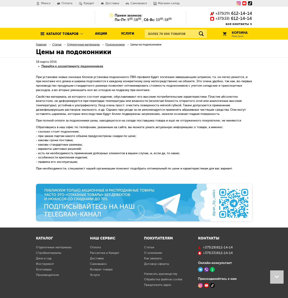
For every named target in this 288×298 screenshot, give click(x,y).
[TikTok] (212, 285)
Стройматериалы (48, 252)
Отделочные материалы (53, 247)
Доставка (97, 258)
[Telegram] (200, 269)
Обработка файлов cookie (163, 279)
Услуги (127, 33)
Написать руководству (160, 273)
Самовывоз (98, 264)
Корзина (235, 34)
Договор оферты (156, 264)
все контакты (237, 24)
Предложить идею (157, 285)
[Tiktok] (250, 3)
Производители (47, 275)
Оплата (95, 247)
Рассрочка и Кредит (104, 252)
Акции (101, 33)
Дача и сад (43, 258)
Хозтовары (44, 269)
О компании (153, 252)
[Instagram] (239, 3)
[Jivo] (212, 269)
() (231, 13)
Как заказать (153, 258)
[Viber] (206, 269)
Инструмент (45, 264)
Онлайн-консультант (215, 263)
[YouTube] (244, 3)
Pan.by (55, 18)
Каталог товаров (62, 34)
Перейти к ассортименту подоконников (72, 66)
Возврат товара (101, 269)
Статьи (149, 247)
